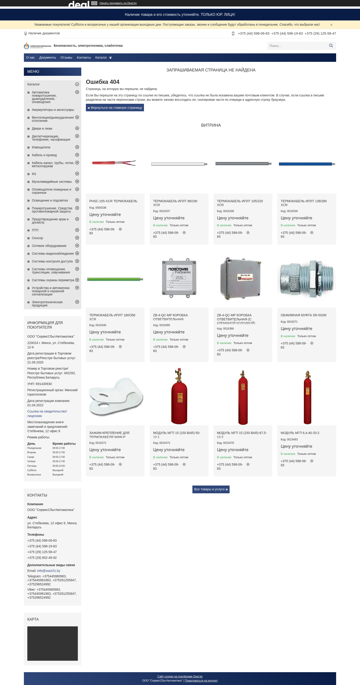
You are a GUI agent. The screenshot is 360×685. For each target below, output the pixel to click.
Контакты (84, 57)
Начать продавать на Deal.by (118, 3)
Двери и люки (42, 128)
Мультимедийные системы (52, 181)
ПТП (35, 230)
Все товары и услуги (209, 489)
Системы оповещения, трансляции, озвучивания (51, 270)
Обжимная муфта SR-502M (303, 315)
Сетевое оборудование (49, 246)
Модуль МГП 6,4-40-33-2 (300, 433)
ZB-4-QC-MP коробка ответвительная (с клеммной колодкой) (236, 319)
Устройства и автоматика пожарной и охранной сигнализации (50, 291)
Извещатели (41, 147)
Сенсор (37, 238)
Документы (47, 57)
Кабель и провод (44, 155)
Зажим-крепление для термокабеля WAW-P (109, 435)
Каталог (101, 57)
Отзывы (66, 57)
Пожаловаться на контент (201, 680)
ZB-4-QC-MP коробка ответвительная (170, 317)
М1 (34, 174)
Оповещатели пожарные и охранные (51, 191)
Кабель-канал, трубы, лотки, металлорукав (53, 164)
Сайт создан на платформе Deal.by (180, 676)
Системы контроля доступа (52, 261)
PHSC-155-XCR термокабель (113, 201)
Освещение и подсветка (50, 200)
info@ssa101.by (48, 571)
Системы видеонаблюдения (53, 253)
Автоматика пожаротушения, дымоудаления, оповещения (44, 97)
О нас (30, 57)
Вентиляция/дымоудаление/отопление (53, 119)
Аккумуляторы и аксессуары (53, 110)
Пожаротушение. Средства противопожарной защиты (52, 209)
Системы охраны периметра (53, 280)
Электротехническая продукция (47, 303)
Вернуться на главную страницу (116, 107)
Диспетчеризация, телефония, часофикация (51, 137)
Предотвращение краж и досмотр (50, 220)
